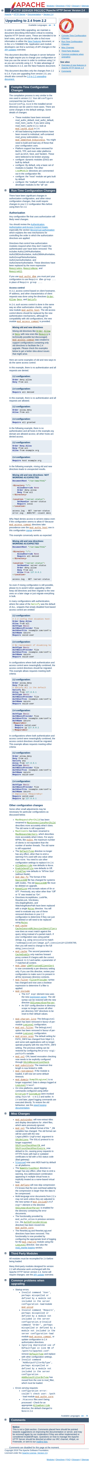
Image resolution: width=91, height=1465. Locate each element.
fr (54, 25)
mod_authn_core (24, 1228)
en (50, 25)
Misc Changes (67, 47)
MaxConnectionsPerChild (41, 823)
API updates (10, 49)
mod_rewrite (29, 1242)
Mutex (31, 908)
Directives (60, 6)
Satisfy (31, 299)
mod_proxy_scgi (24, 1036)
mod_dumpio (21, 1079)
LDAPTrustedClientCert (40, 966)
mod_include (22, 991)
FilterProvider (39, 980)
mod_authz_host (30, 310)
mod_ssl (19, 1056)
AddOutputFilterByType (35, 1377)
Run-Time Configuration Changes (33, 190)
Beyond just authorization (42, 230)
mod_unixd (27, 1307)
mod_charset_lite (25, 1019)
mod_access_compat (28, 321)
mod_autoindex (23, 1119)
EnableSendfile (24, 868)
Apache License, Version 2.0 (34, 1453)
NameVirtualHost (29, 1168)
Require (43, 334)
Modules (50, 6)
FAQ (68, 6)
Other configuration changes (26, 805)
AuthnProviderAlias (35, 1222)
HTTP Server (19, 14)
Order (50, 296)
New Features (34, 41)
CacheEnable (22, 954)
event (29, 840)
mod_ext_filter (24, 1027)
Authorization (17, 212)
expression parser (38, 997)
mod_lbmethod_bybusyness (30, 140)
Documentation (34, 14)
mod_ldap (20, 966)
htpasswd (20, 1162)
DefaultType (27, 851)
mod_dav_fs (21, 877)
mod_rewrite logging (25, 1247)
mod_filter (21, 980)
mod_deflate (22, 1185)
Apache (8, 14)
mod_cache (21, 925)
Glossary (76, 6)
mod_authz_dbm (27, 276)
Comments (66, 71)
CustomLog (34, 1094)
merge (29, 530)
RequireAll (15, 271)
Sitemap (85, 6)
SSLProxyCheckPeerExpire (31, 1148)
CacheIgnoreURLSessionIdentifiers (36, 928)
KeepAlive (21, 889)
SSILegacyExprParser (42, 1003)
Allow (12, 299)
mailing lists (41, 1441)
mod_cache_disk (24, 129)
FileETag (20, 871)
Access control (17, 288)
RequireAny (15, 268)
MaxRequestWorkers (26, 834)
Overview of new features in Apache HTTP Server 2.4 (73, 66)
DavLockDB (21, 880)
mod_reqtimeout (24, 1071)
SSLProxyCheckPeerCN (28, 1145)
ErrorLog (20, 1094)
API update (38, 1274)
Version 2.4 (48, 14)
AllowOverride (23, 865)
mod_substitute (24, 1065)
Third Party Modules (70, 51)
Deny (19, 299)
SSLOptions (21, 1139)
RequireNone (30, 268)
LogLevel (28, 1024)
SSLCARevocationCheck (36, 1062)
